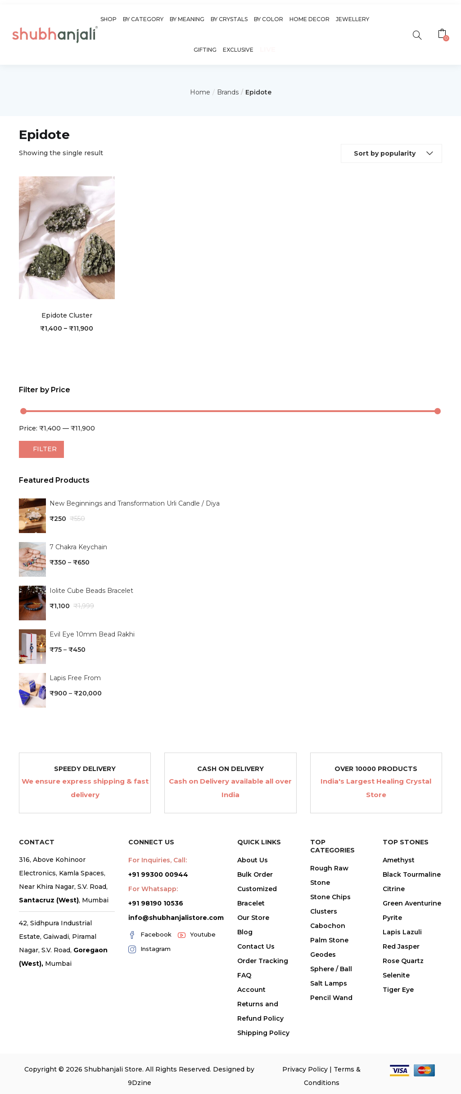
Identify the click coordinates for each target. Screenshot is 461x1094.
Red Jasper (401, 946)
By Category (143, 19)
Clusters (323, 911)
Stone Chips (330, 897)
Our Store (253, 918)
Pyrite (392, 918)
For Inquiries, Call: (157, 860)
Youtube (197, 935)
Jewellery (352, 19)
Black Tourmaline (412, 874)
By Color (268, 19)
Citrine (394, 889)
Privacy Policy (305, 1069)
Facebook (150, 935)
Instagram (149, 949)
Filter (45, 449)
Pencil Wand (331, 998)
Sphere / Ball (331, 969)
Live (268, 49)
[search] (417, 34)
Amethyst (399, 860)
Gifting (205, 49)
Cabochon (327, 926)
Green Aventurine (412, 903)
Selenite (396, 975)
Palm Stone (329, 940)
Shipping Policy (263, 1033)
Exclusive (238, 49)
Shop (108, 19)
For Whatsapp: (153, 889)
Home (200, 92)
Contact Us (256, 946)
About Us (252, 860)
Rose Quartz (403, 961)
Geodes (323, 955)
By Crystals (229, 19)
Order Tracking (262, 961)
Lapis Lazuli (402, 932)
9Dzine (139, 1083)
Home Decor (309, 19)
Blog (245, 932)
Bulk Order (255, 874)
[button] (443, 34)
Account (251, 990)
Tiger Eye (398, 990)
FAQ (244, 975)
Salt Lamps (328, 983)
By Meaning (187, 19)
